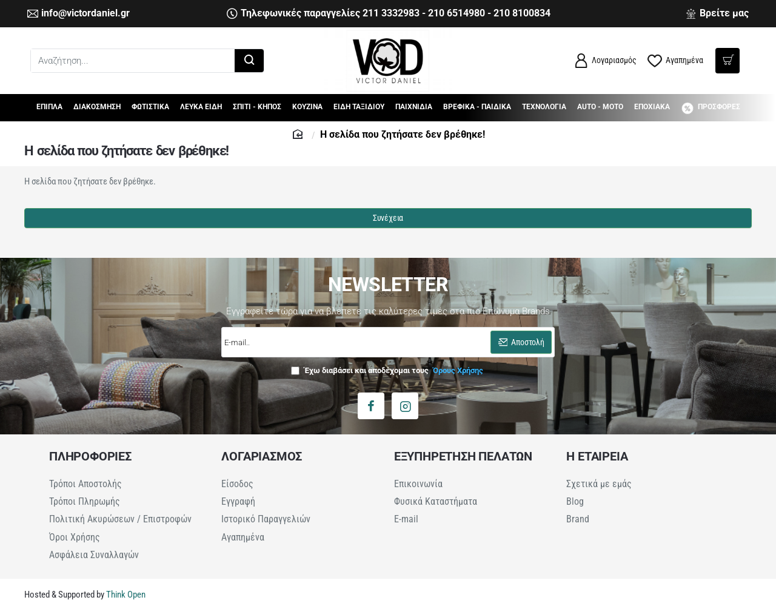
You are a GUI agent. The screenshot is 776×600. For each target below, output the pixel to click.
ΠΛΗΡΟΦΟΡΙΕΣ (90, 456)
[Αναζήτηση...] (249, 60)
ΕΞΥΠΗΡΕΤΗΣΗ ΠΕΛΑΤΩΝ (463, 456)
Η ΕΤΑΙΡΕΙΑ (596, 456)
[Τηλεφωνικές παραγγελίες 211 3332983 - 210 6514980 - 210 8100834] (389, 13)
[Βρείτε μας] (717, 13)
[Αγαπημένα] (675, 60)
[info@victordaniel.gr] (78, 13)
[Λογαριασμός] (605, 60)
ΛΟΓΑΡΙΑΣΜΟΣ (261, 456)
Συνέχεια (388, 218)
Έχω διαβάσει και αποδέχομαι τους (388, 370)
